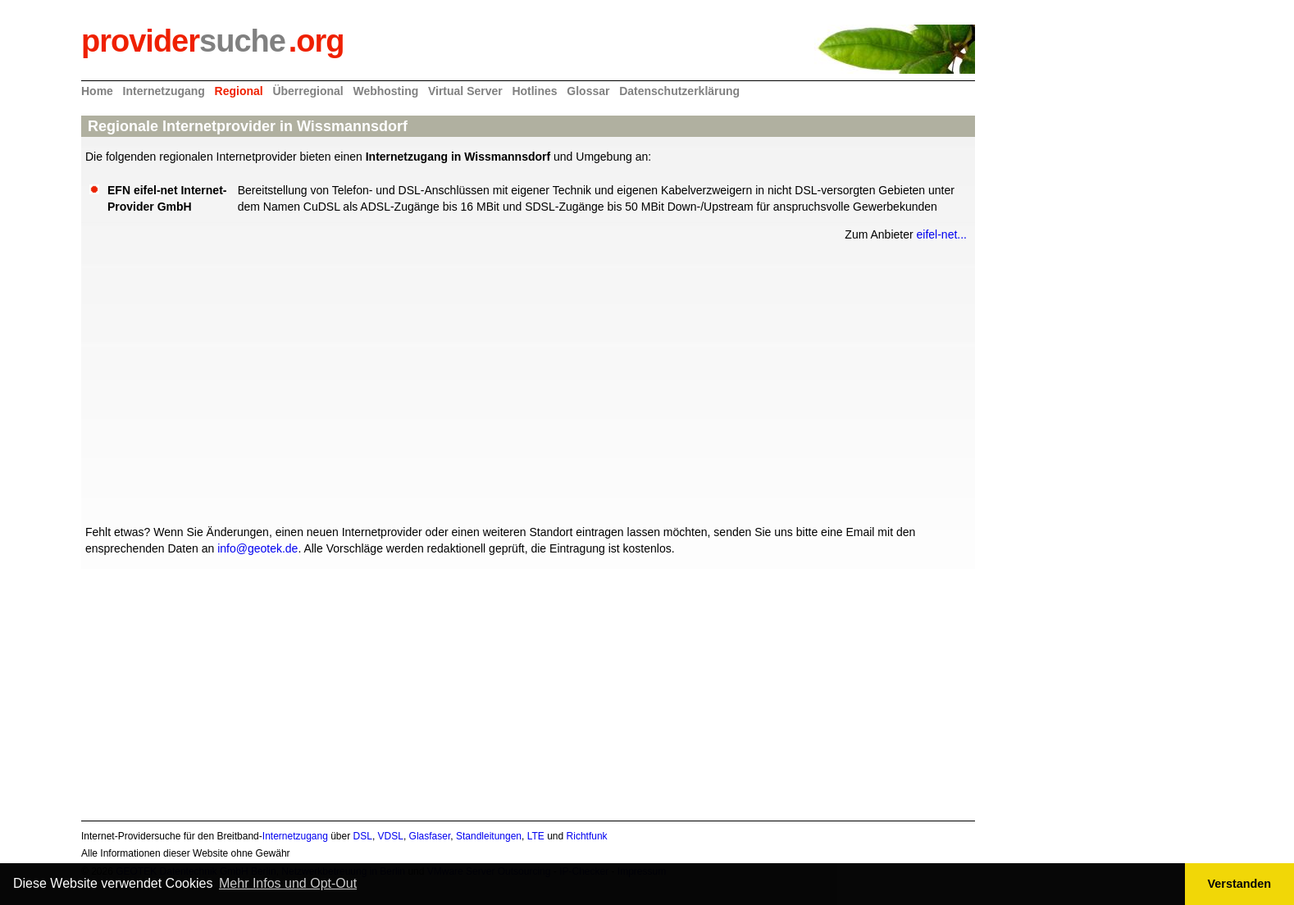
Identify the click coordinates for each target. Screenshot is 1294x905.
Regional (239, 91)
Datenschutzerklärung (679, 91)
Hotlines (534, 91)
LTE (535, 836)
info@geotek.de (257, 548)
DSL (362, 836)
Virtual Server (465, 91)
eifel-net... (942, 234)
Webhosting (385, 91)
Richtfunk (587, 836)
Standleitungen (489, 836)
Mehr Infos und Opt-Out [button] (288, 883)
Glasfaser (430, 836)
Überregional (307, 91)
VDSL (390, 836)
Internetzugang (164, 91)
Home (97, 91)
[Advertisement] (528, 381)
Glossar (588, 91)
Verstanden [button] (1240, 883)
